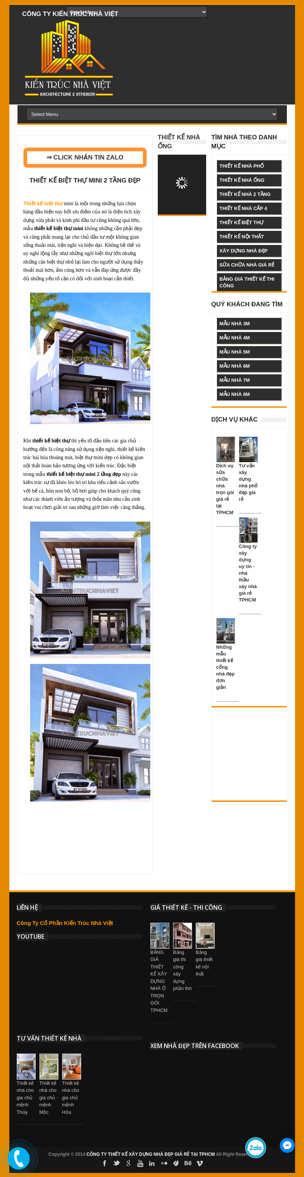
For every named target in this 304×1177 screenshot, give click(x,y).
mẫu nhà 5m (235, 352)
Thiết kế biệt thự (43, 203)
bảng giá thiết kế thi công (247, 282)
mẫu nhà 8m (235, 394)
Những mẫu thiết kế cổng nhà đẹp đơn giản (225, 667)
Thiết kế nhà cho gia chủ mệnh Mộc (48, 1097)
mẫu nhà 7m (235, 380)
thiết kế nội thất (242, 236)
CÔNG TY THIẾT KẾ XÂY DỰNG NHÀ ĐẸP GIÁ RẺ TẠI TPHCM (150, 1154)
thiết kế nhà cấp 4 (243, 208)
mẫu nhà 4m (235, 338)
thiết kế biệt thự (241, 222)
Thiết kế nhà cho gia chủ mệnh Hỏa (70, 1097)
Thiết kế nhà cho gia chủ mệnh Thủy (25, 1097)
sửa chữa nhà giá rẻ (247, 265)
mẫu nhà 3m (235, 323)
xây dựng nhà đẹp (244, 251)
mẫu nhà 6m (235, 366)
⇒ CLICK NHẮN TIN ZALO (85, 157)
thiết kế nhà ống (242, 180)
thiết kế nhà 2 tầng (245, 194)
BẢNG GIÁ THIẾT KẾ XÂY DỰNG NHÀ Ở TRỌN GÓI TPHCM (158, 981)
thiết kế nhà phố (242, 166)
